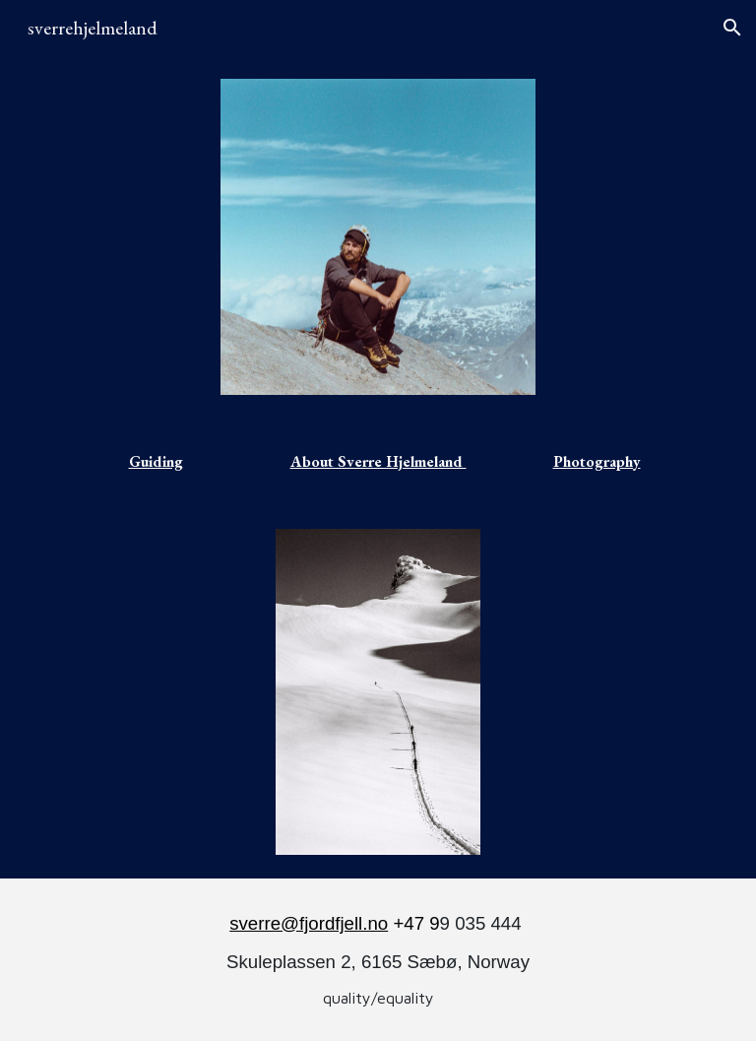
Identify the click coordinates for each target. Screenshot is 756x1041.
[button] (732, 27)
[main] (158, 462)
